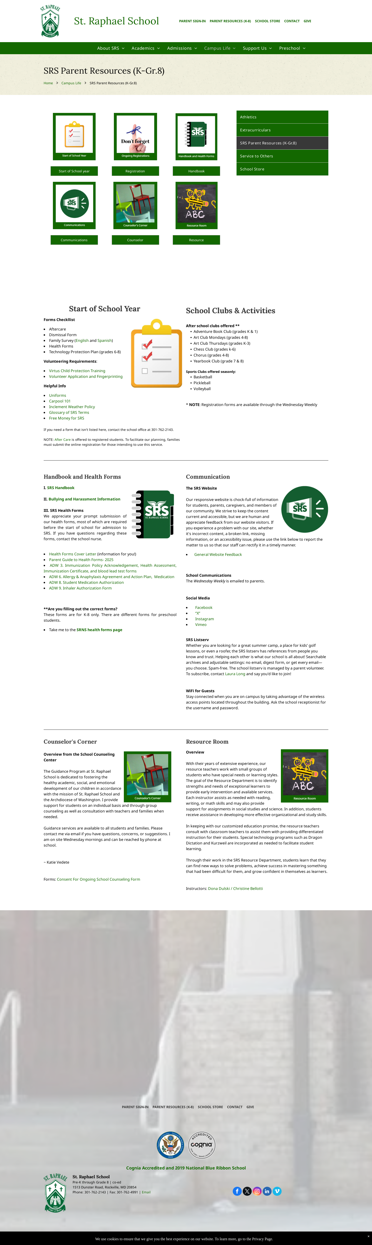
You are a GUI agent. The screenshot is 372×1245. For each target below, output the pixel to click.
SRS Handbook (60, 487)
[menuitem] (111, 48)
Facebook (204, 607)
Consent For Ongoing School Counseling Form (98, 879)
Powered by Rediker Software (252, 1240)
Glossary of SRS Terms (69, 412)
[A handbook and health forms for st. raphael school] (196, 136)
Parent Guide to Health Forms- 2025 (81, 559)
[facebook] (237, 1192)
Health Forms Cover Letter (72, 554)
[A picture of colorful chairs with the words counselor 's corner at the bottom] (135, 205)
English (82, 340)
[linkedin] (267, 1192)
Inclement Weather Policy (72, 406)
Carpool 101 (60, 401)
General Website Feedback (218, 554)
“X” (197, 613)
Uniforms (57, 395)
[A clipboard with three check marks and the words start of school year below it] (74, 136)
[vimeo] (277, 1192)
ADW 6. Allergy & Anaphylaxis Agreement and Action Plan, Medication (112, 576)
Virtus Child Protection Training (77, 370)
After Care (63, 439)
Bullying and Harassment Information (84, 499)
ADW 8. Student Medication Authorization (86, 582)
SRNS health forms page (99, 629)
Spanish (105, 340)
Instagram (204, 618)
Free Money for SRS (66, 418)
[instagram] (257, 1192)
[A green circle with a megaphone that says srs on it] (74, 205)
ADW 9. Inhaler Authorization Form (80, 588)
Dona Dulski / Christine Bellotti (235, 888)
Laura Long (235, 673)
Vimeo (201, 624)
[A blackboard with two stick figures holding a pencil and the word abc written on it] (196, 205)
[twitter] (247, 1192)
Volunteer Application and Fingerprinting (86, 376)
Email (146, 1192)
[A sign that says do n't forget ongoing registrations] (135, 136)
